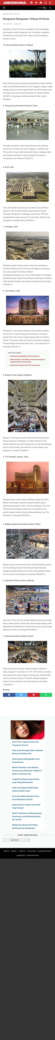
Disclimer (14, 851)
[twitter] (36, 2)
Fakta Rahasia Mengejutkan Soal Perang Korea (24, 356)
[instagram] (45, 2)
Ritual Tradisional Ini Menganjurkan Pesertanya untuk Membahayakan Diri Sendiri (27, 816)
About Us (6, 851)
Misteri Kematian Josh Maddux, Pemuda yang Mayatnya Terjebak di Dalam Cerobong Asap (27, 770)
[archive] (16, 840)
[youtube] (40, 2)
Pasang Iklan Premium (44, 851)
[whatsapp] (46, 695)
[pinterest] (34, 695)
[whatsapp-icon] (50, 2)
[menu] (5, 7)
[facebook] (31, 2)
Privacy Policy (31, 851)
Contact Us (22, 851)
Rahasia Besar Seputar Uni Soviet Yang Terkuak (25, 365)
